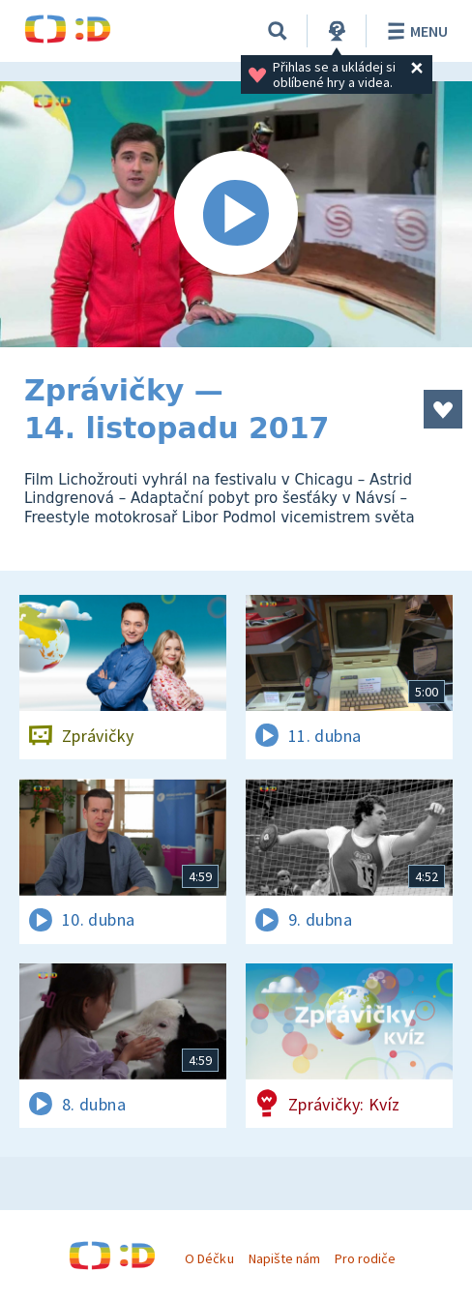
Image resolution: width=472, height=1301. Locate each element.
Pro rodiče (365, 1258)
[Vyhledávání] (278, 31)
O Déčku (209, 1258)
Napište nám (284, 1258)
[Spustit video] (236, 214)
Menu (414, 30)
